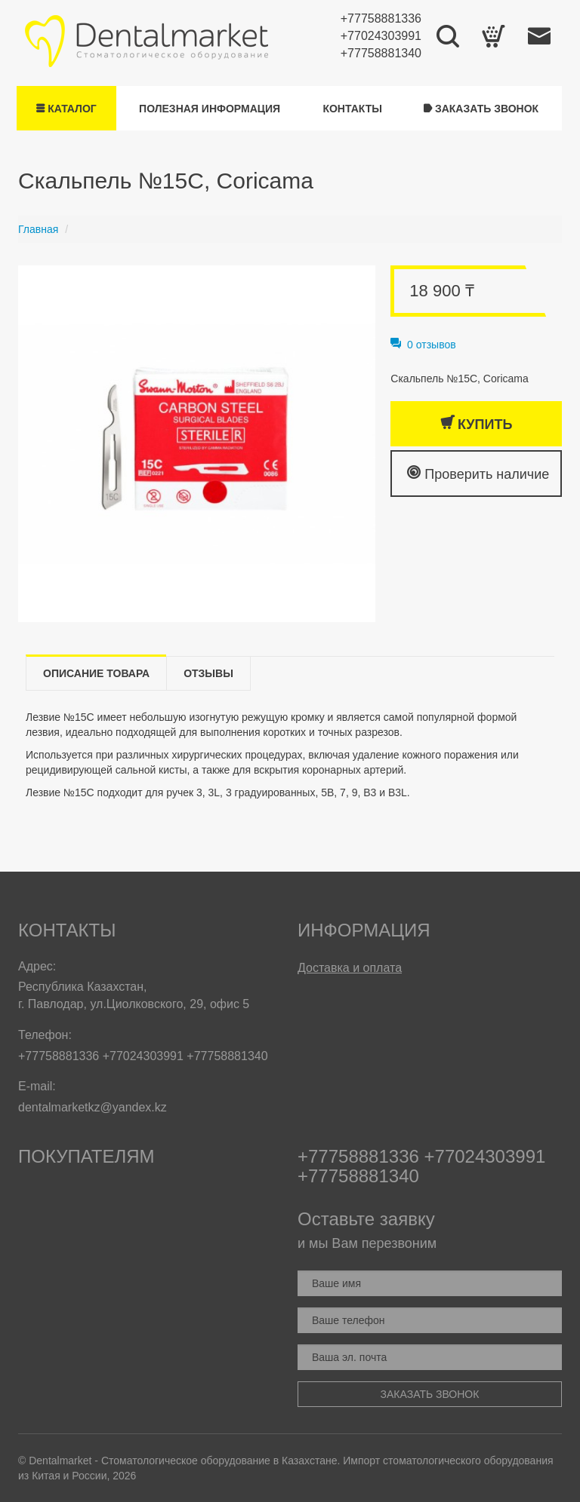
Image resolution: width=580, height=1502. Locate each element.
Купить (476, 423)
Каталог (66, 109)
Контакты (351, 109)
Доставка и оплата (350, 967)
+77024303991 (381, 35)
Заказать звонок (481, 109)
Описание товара (96, 673)
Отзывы (208, 673)
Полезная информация (209, 109)
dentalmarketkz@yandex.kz (92, 1107)
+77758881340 (381, 53)
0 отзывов (422, 345)
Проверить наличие (478, 473)
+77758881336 (381, 18)
